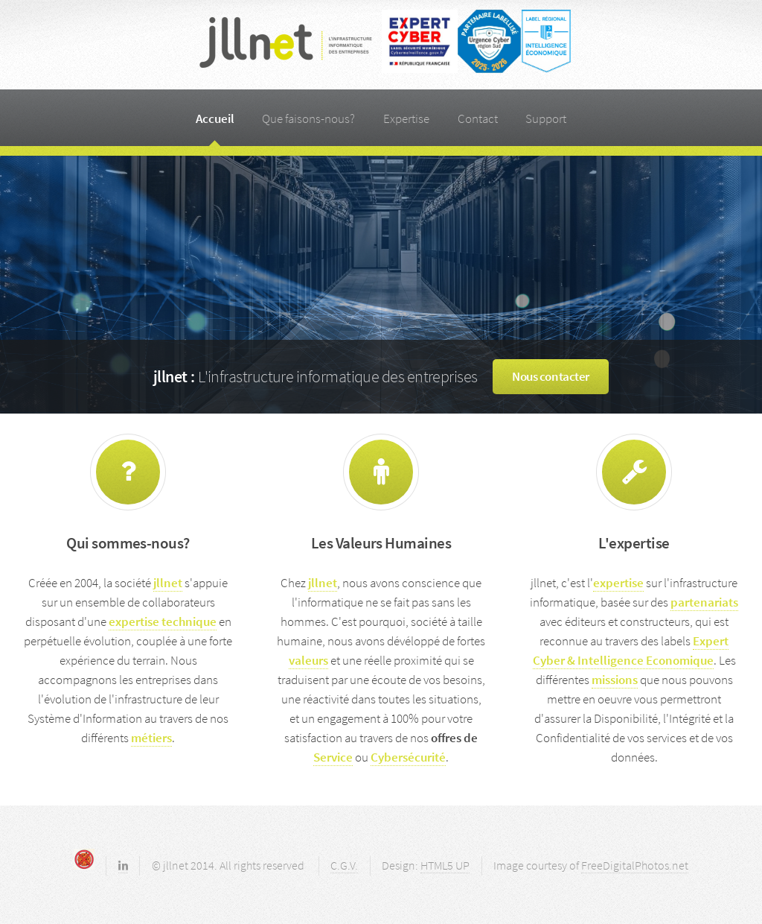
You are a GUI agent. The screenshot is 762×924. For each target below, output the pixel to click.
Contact (478, 118)
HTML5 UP (445, 865)
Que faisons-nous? (308, 118)
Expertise (406, 118)
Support (545, 118)
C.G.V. (344, 865)
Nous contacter (550, 376)
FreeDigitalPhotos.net (634, 865)
